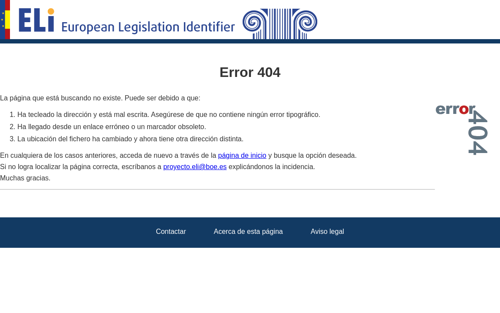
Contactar (171, 231)
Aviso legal (327, 231)
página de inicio (242, 155)
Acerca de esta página (248, 231)
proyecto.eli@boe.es (195, 166)
